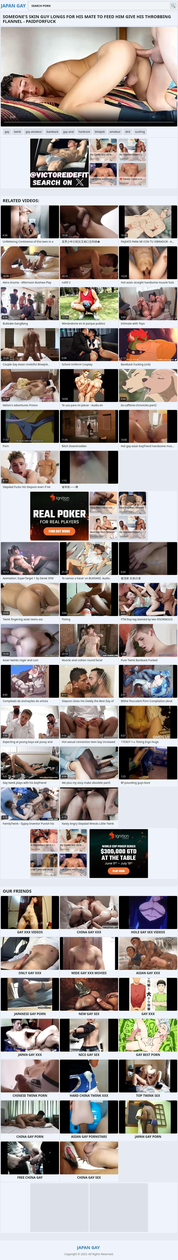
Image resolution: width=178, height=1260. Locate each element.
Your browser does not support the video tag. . (89, 76)
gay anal (68, 132)
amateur (115, 132)
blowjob (100, 132)
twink (17, 132)
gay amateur (34, 132)
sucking (140, 132)
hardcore (84, 132)
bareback (52, 132)
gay (7, 132)
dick (127, 132)
